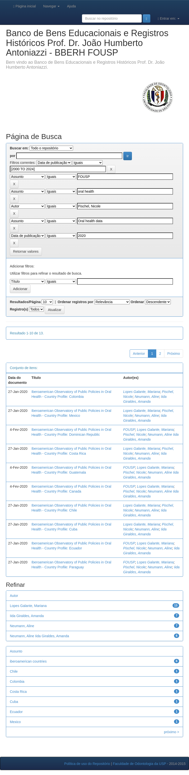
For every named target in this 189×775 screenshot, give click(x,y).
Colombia (17, 681)
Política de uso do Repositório (87, 764)
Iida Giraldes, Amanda (27, 616)
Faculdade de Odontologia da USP (139, 764)
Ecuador (16, 712)
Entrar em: (168, 18)
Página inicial (24, 6)
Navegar (51, 6)
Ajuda (71, 6)
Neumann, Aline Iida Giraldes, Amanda (39, 636)
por (13, 156)
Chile (14, 671)
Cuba (14, 702)
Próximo (173, 354)
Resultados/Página (25, 302)
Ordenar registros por (75, 302)
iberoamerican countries (28, 661)
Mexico (15, 722)
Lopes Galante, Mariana (141, 392)
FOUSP (129, 430)
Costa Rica (18, 692)
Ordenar (137, 302)
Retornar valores (26, 251)
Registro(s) (19, 309)
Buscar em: (19, 148)
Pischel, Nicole (134, 434)
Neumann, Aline (147, 397)
